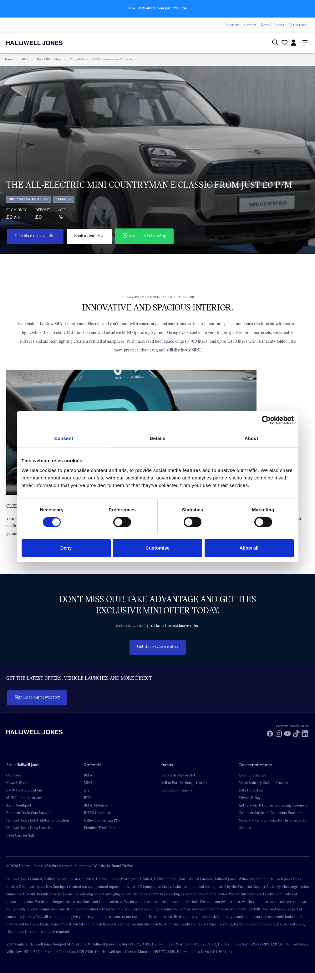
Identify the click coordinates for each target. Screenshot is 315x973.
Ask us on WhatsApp (144, 235)
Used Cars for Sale (20, 835)
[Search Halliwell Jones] (274, 43)
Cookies (245, 828)
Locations (232, 25)
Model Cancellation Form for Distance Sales (272, 820)
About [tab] (251, 438)
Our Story (13, 775)
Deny (66, 548)
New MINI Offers (49, 59)
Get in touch (298, 25)
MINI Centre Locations (24, 798)
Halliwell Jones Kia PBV (102, 820)
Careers (250, 25)
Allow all (249, 548)
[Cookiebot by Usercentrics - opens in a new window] (266, 420)
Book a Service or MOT (179, 775)
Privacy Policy (250, 798)
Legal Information (253, 775)
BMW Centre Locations (24, 790)
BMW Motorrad (96, 805)
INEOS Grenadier (97, 813)
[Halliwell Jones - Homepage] (42, 43)
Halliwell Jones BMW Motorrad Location (37, 820)
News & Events (272, 25)
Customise (157, 548)
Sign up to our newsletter (37, 697)
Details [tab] (157, 438)
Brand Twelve (122, 866)
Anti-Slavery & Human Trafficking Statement (273, 805)
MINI (25, 59)
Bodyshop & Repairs (176, 790)
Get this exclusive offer (35, 235)
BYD (87, 798)
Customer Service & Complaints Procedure (271, 813)
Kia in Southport (18, 805)
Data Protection (251, 790)
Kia (86, 790)
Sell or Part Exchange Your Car (185, 783)
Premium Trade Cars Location (29, 813)
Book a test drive (89, 235)
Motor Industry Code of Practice (263, 783)
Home (9, 59)
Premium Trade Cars (99, 828)
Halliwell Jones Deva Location (29, 828)
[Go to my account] (283, 43)
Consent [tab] (63, 438)
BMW (88, 775)
